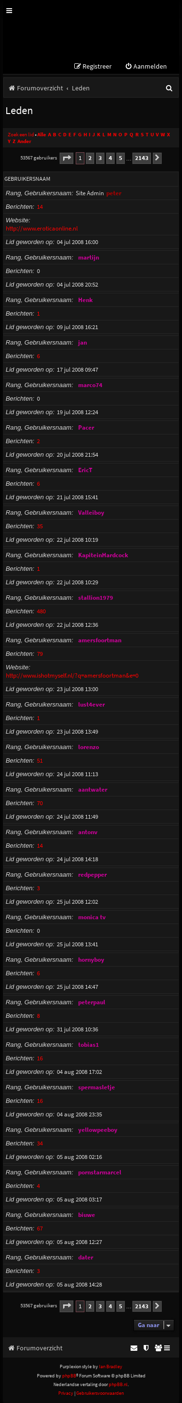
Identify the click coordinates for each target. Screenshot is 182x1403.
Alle (41, 134)
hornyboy (91, 959)
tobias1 (88, 1045)
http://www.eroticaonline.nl (42, 228)
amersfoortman (99, 640)
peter (113, 193)
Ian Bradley (110, 1366)
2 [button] (90, 158)
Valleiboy (91, 512)
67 (40, 1228)
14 (40, 206)
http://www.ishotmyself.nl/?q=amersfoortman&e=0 (72, 675)
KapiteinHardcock (103, 555)
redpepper (92, 874)
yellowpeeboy (97, 1130)
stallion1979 (95, 597)
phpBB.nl (118, 1384)
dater (85, 1257)
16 (40, 1058)
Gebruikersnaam (27, 178)
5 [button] (120, 158)
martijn (88, 257)
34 (40, 1143)
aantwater (92, 789)
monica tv (92, 917)
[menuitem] (146, 66)
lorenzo (88, 747)
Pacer (86, 427)
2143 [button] (142, 158)
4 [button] (110, 158)
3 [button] (100, 158)
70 (40, 803)
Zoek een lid (21, 134)
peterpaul (91, 1002)
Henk (85, 300)
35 (40, 526)
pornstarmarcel (99, 1172)
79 (40, 654)
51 (40, 760)
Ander (24, 141)
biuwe (86, 1215)
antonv (88, 832)
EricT (85, 470)
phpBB (69, 1376)
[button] (66, 158)
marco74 (90, 385)
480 (41, 611)
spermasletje (96, 1087)
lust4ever (91, 704)
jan (82, 342)
